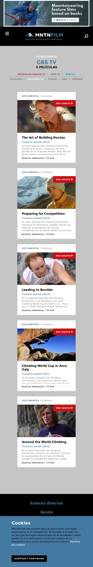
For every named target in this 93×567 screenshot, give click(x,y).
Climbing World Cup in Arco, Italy (45, 367)
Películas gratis (31, 74)
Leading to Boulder (37, 290)
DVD (70, 74)
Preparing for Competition (43, 214)
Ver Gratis (64, 103)
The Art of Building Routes (43, 138)
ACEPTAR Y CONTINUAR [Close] (29, 558)
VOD (55, 74)
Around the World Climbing (44, 442)
